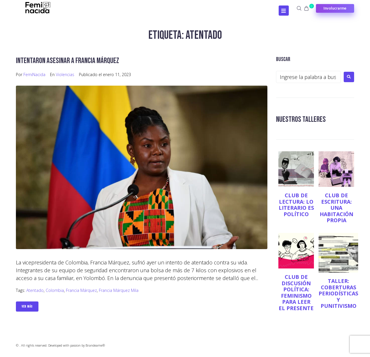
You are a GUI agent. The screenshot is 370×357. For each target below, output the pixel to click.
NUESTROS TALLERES (301, 119)
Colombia (55, 290)
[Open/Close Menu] (284, 10)
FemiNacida (34, 74)
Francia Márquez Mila (118, 290)
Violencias (65, 74)
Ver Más (27, 306)
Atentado (35, 290)
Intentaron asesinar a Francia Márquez (69, 60)
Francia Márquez (81, 290)
